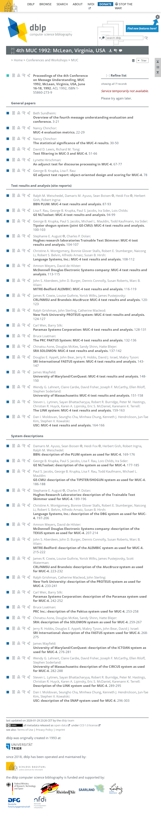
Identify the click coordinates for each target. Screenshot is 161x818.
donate (105, 4)
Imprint (60, 730)
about (78, 4)
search (62, 4)
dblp (30, 4)
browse (45, 4)
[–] (108, 75)
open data (60, 725)
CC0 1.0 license (88, 725)
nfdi (91, 4)
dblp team (67, 720)
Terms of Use (25, 730)
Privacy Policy (44, 730)
